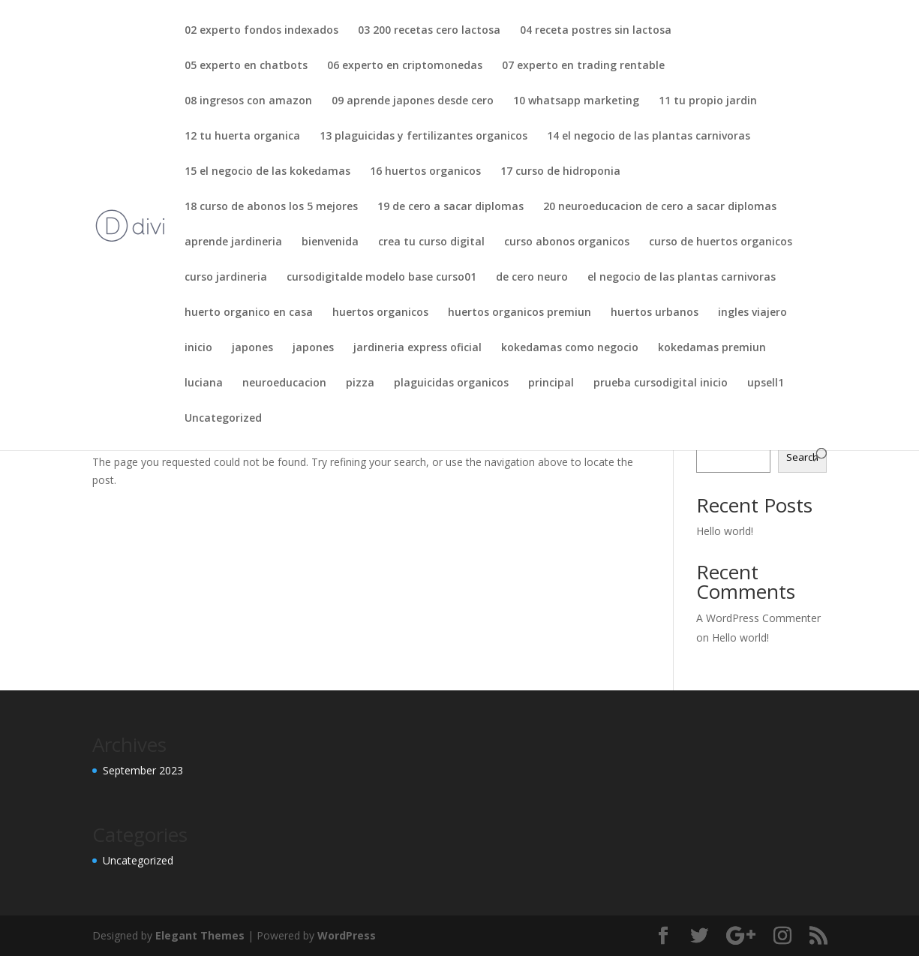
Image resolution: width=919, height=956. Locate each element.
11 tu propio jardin (708, 101)
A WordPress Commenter (758, 618)
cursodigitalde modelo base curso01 (381, 278)
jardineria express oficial (417, 348)
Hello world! (724, 531)
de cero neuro (532, 278)
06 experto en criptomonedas (404, 66)
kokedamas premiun (712, 348)
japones (252, 348)
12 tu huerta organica (242, 137)
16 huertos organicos (425, 172)
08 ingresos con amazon (248, 101)
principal (551, 383)
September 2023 (143, 770)
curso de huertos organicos (720, 242)
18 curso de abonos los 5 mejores (271, 207)
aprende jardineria (233, 242)
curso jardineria (226, 278)
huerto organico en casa (249, 313)
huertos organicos (380, 313)
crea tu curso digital (431, 242)
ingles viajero (752, 313)
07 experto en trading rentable (583, 66)
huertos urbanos (654, 313)
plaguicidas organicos (451, 383)
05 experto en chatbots (246, 66)
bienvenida (330, 242)
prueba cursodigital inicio (660, 383)
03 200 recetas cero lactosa (429, 31)
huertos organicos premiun (519, 313)
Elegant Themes (200, 935)
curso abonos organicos (566, 242)
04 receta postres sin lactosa (595, 31)
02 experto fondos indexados (261, 31)
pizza (360, 383)
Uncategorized (223, 419)
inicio (198, 348)
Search (802, 457)
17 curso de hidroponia (560, 172)
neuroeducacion (284, 383)
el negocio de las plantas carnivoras (681, 278)
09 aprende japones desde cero (413, 101)
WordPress (346, 935)
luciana (204, 383)
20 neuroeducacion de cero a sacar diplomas (659, 207)
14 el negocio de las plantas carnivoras (648, 137)
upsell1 (765, 383)
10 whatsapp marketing (576, 101)
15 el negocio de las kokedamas (267, 172)
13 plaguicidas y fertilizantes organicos (423, 137)
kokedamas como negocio (569, 348)
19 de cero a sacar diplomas (450, 207)
